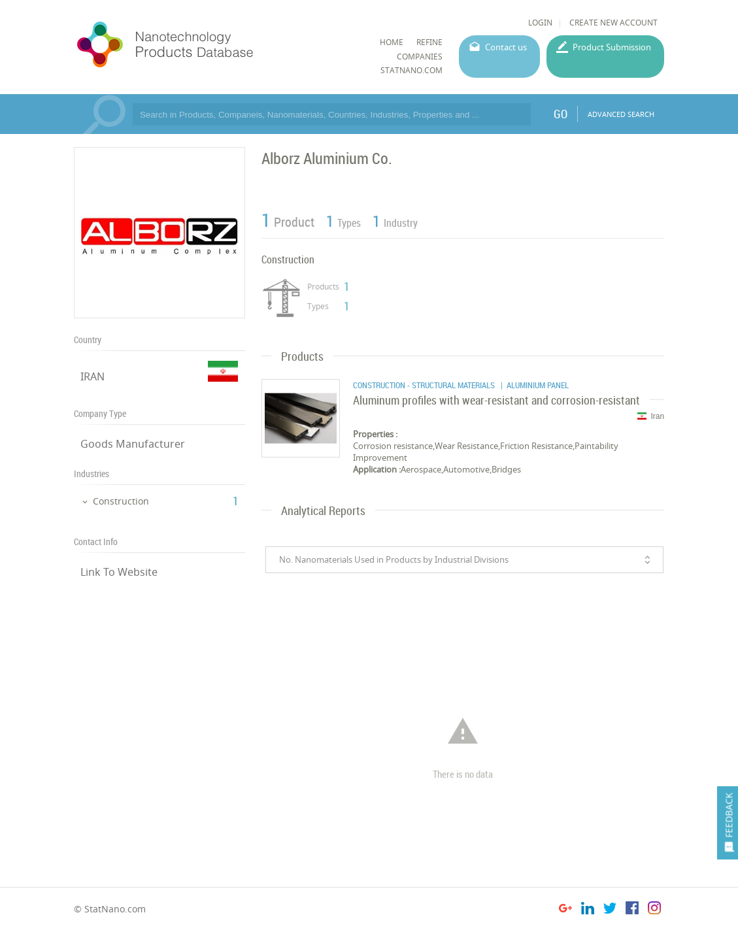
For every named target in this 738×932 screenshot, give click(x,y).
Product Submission (612, 47)
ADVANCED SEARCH (621, 114)
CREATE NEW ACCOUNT (613, 22)
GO (560, 114)
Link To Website (119, 572)
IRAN (92, 376)
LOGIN (540, 22)
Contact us (506, 47)
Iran (650, 416)
